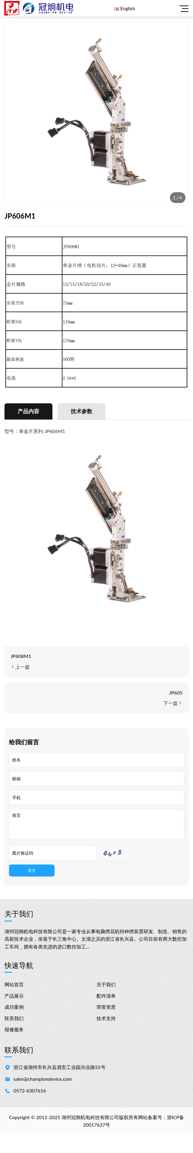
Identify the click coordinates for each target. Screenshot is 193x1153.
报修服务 (14, 1029)
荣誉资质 (106, 1007)
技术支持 (106, 1018)
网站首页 (14, 984)
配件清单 (106, 996)
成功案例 (14, 1007)
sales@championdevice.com (42, 1079)
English (127, 8)
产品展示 (14, 996)
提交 (32, 870)
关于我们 (106, 984)
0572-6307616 (29, 1091)
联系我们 (14, 1018)
